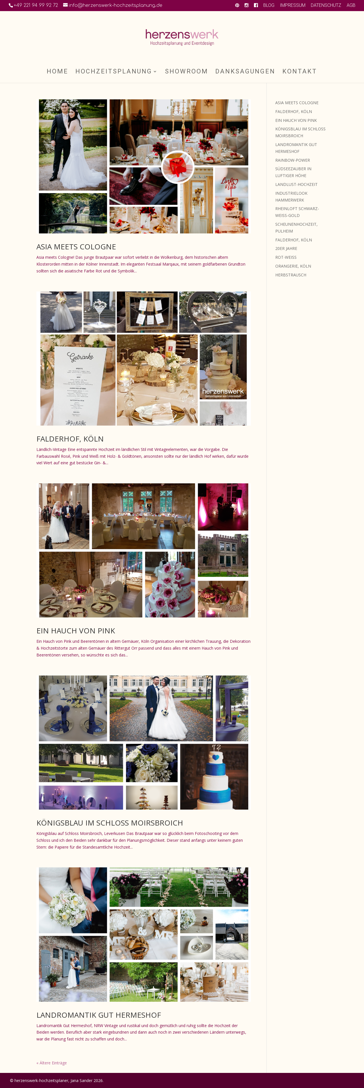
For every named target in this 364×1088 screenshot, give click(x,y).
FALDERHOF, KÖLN (70, 439)
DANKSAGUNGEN (245, 72)
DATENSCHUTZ (326, 5)
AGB (351, 5)
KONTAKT (299, 72)
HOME (57, 72)
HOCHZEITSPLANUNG (113, 72)
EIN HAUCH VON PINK (75, 630)
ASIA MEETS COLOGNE (76, 246)
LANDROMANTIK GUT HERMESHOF (98, 1015)
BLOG (268, 5)
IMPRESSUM (292, 5)
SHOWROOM (186, 72)
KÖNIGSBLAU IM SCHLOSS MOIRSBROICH (109, 823)
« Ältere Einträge (51, 1063)
